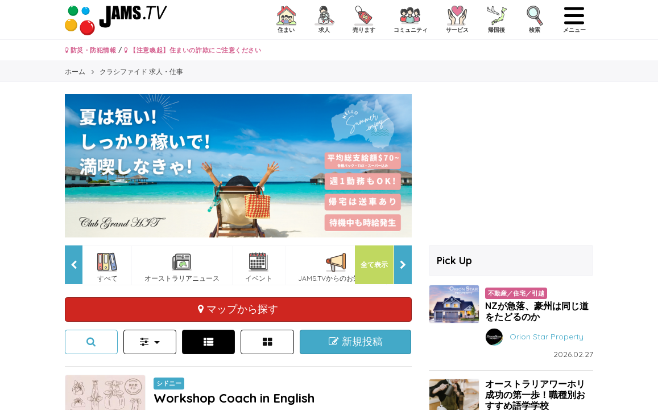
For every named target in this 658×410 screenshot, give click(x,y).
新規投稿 (356, 341)
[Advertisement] (511, 165)
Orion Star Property (546, 336)
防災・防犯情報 (91, 50)
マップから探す (238, 308)
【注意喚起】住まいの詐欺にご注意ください (192, 50)
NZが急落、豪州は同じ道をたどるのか (537, 311)
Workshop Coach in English (234, 397)
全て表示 (374, 264)
